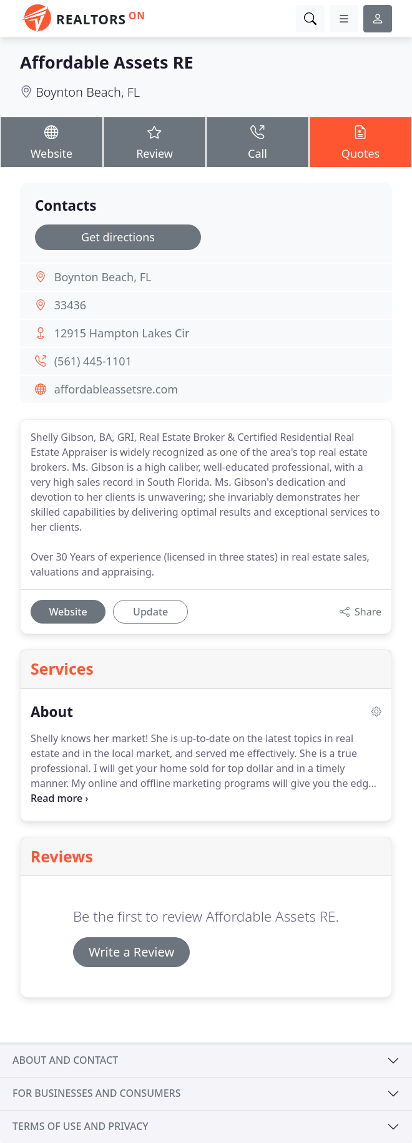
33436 (70, 304)
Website (51, 142)
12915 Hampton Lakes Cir (122, 333)
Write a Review (131, 951)
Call (257, 142)
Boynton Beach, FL (88, 92)
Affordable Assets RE (107, 62)
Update (150, 612)
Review (154, 142)
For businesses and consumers (96, 1093)
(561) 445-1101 (93, 361)
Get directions (118, 236)
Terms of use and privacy (80, 1126)
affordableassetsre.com (116, 389)
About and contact (65, 1060)
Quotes (360, 142)
